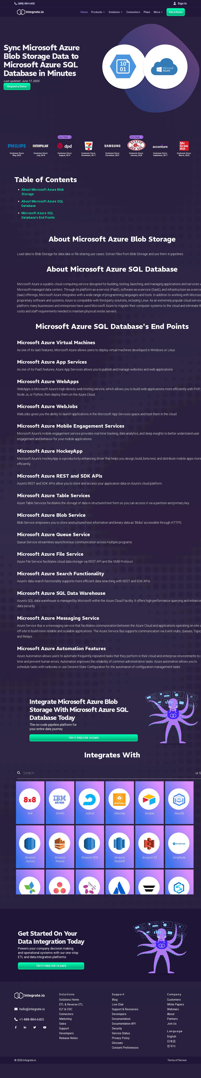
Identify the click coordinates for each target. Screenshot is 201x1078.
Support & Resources (125, 1009)
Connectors (133, 12)
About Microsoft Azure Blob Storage (42, 192)
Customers (174, 999)
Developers (66, 1033)
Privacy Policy (121, 1038)
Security (117, 1028)
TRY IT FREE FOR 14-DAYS (84, 737)
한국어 (171, 1046)
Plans (147, 12)
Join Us (171, 1023)
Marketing (65, 1019)
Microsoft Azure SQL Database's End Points (38, 215)
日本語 (171, 1041)
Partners (172, 1019)
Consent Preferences (125, 1047)
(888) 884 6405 (24, 3)
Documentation (121, 1019)
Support (64, 1028)
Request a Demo (17, 86)
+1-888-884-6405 (29, 1019)
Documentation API (124, 1023)
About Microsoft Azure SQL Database (42, 203)
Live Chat (117, 1004)
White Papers (175, 1004)
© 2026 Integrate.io (25, 1060)
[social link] (16, 1027)
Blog (115, 999)
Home (84, 12)
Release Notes (68, 1038)
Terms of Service (177, 1060)
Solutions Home (69, 999)
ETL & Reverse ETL (71, 1004)
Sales (62, 1023)
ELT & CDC (65, 1009)
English (171, 1036)
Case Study (64, 137)
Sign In (180, 3)
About (170, 1014)
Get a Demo (176, 12)
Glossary (117, 1043)
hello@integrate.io (29, 1009)
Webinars (173, 1009)
